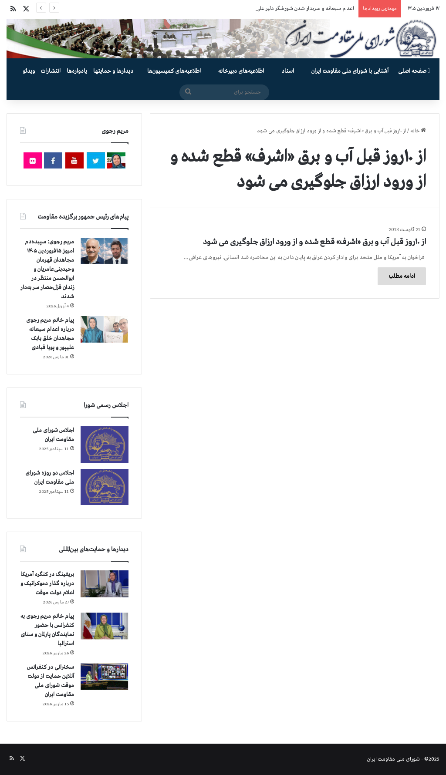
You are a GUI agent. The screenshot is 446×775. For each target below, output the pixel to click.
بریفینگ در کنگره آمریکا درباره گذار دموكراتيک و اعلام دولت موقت (47, 583)
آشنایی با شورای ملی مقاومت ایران (350, 71)
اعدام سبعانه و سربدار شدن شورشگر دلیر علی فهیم (299, 8)
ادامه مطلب (402, 276)
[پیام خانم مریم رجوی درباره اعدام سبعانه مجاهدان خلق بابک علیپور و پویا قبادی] (104, 329)
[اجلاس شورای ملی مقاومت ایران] (104, 444)
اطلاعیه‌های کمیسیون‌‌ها (174, 71)
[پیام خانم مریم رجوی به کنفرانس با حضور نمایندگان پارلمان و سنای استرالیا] (104, 626)
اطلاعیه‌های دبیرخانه (241, 71)
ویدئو (29, 71)
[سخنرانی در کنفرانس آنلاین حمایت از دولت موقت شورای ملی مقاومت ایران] (104, 677)
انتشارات (51, 71)
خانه (418, 131)
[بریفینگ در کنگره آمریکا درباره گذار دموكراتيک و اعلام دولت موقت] (104, 584)
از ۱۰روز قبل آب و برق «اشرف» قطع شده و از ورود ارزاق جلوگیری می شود (314, 242)
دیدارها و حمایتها (113, 71)
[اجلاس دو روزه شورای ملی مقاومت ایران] (104, 487)
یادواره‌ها (77, 71)
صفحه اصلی (414, 71)
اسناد (287, 71)
